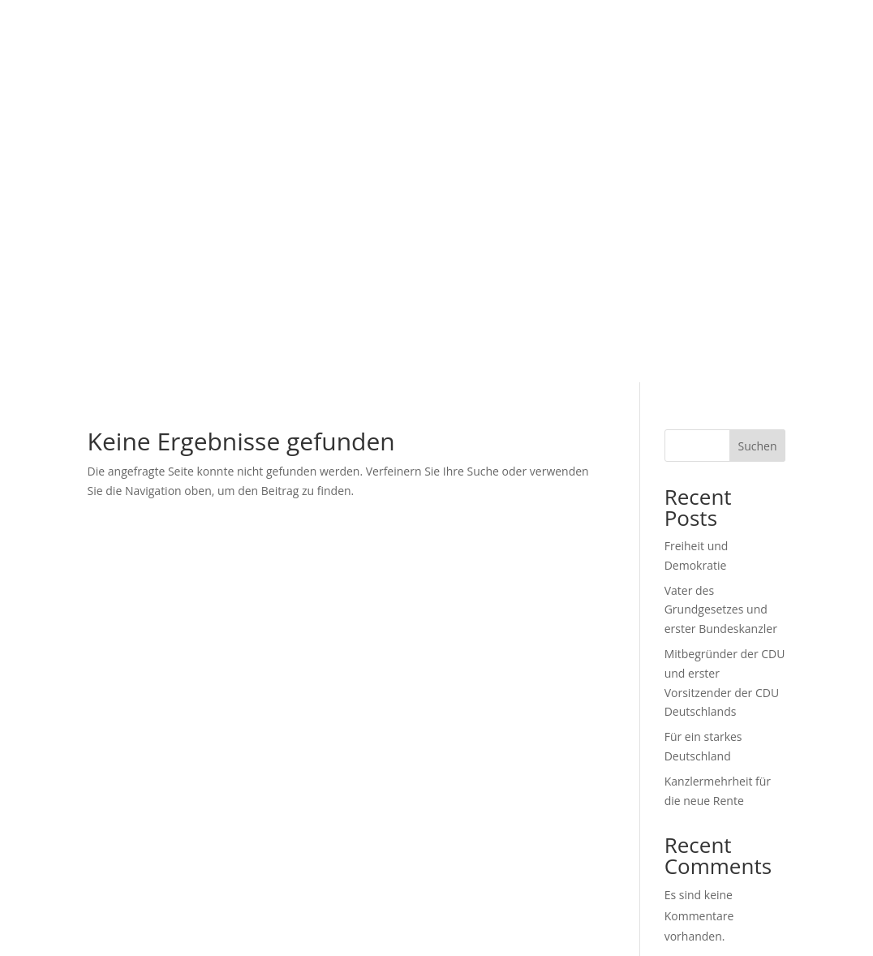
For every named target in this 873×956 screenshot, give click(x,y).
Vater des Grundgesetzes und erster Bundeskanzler (720, 610)
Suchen (757, 446)
